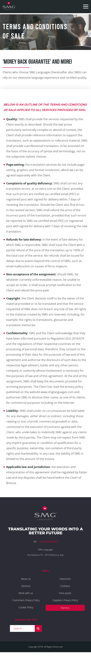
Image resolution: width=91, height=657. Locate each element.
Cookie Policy (26, 607)
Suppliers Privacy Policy (65, 600)
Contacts (65, 586)
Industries (65, 578)
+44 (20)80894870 (47, 541)
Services (26, 586)
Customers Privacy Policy (26, 600)
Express (65, 607)
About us (26, 578)
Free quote (65, 593)
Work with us (26, 593)
